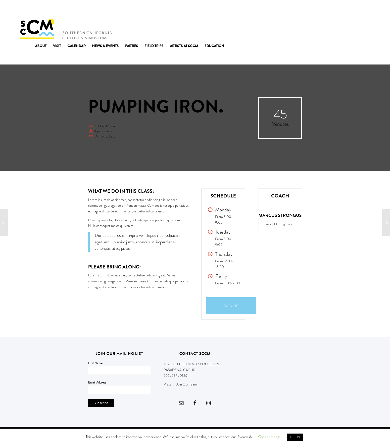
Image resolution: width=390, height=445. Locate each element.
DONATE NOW (359, 9)
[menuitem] (41, 46)
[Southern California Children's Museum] (65, 29)
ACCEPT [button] (295, 437)
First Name (95, 363)
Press (167, 384)
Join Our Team (186, 384)
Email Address (97, 382)
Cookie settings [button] (269, 437)
